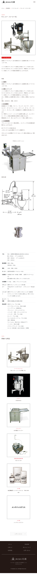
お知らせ (10, 546)
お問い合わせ (27, 549)
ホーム (10, 543)
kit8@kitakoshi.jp (18, 563)
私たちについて (27, 546)
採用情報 (10, 549)
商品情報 (27, 543)
